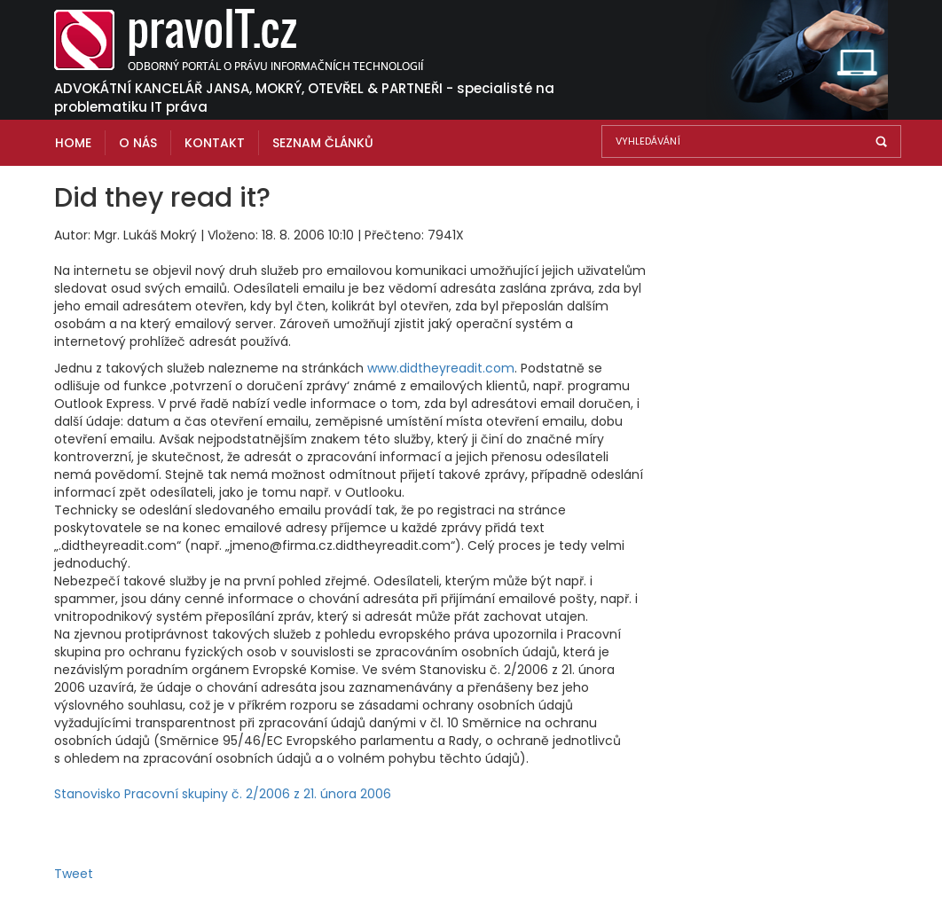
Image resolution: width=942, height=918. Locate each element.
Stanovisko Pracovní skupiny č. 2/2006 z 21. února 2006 (222, 794)
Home (73, 143)
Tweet (73, 874)
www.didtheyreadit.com (440, 368)
